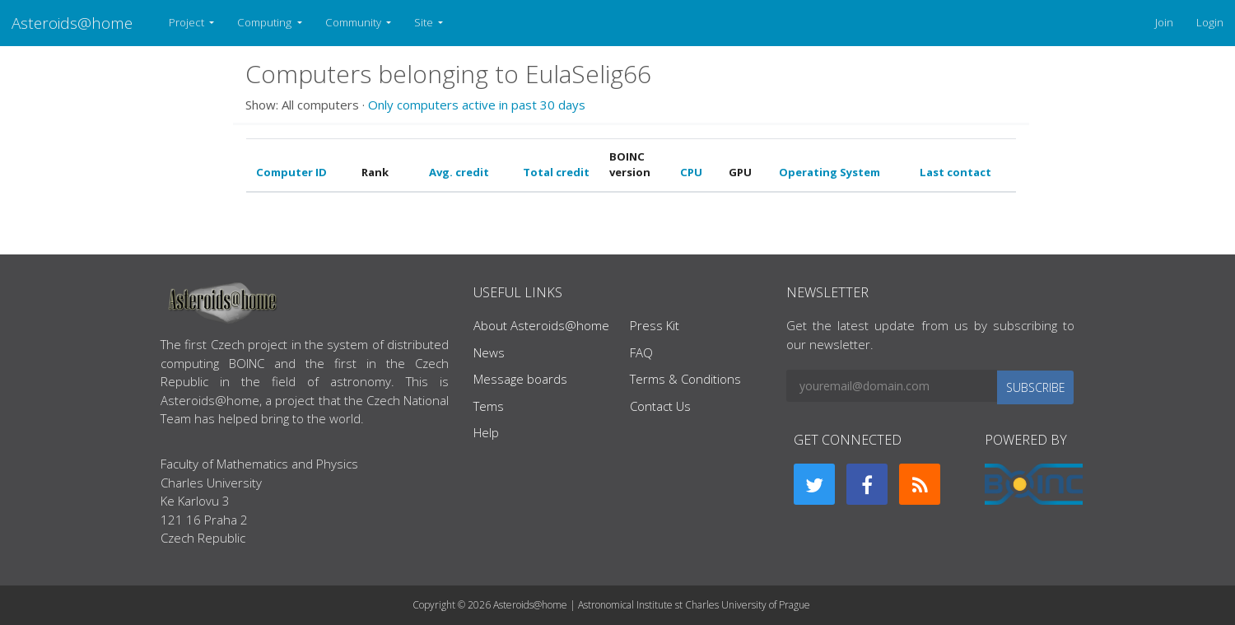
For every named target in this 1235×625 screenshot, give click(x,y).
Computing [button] (265, 22)
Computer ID (291, 172)
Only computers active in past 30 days (476, 104)
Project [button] (188, 22)
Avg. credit (459, 172)
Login (1209, 22)
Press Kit (654, 325)
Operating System (829, 172)
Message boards (520, 379)
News (489, 352)
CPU (691, 172)
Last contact (955, 172)
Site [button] (425, 22)
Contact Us (660, 406)
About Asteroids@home (541, 325)
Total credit (556, 172)
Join (1164, 22)
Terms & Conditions (685, 379)
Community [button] (354, 22)
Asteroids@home (72, 22)
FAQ (641, 352)
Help (486, 432)
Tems (488, 406)
